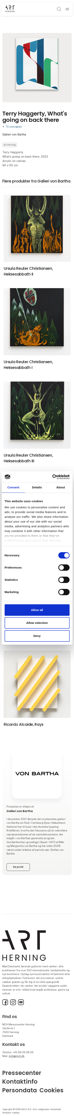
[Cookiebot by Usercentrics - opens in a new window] (52, 476)
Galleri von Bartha (14, 134)
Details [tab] (37, 487)
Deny (37, 635)
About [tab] (60, 487)
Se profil (18, 867)
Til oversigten (14, 126)
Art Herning (10, 145)
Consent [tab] (13, 487)
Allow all (37, 610)
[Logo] (10, 9)
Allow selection (37, 622)
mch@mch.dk (16, 1056)
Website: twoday (11, 1112)
